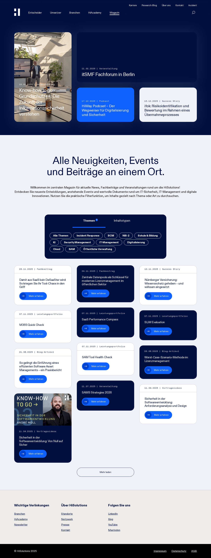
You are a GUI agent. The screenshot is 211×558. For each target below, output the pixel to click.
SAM (72, 249)
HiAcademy (94, 12)
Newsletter (21, 524)
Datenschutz (178, 551)
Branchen (74, 12)
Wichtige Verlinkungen (31, 505)
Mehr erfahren (36, 296)
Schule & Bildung (148, 235)
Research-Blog (149, 5)
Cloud (56, 249)
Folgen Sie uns (119, 505)
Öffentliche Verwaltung (97, 249)
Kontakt (180, 5)
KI (54, 242)
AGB (194, 551)
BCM (111, 235)
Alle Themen (60, 235)
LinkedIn (113, 513)
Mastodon (114, 530)
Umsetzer (55, 12)
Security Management (77, 242)
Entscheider (35, 12)
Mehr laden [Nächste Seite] (105, 472)
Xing (110, 519)
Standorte (67, 513)
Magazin (114, 12)
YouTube (113, 524)
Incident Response (88, 235)
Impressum (160, 551)
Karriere (133, 5)
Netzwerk (67, 519)
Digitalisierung (136, 242)
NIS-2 (125, 235)
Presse (65, 524)
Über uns (166, 5)
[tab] (89, 221)
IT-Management (109, 242)
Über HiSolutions (74, 505)
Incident (193, 5)
